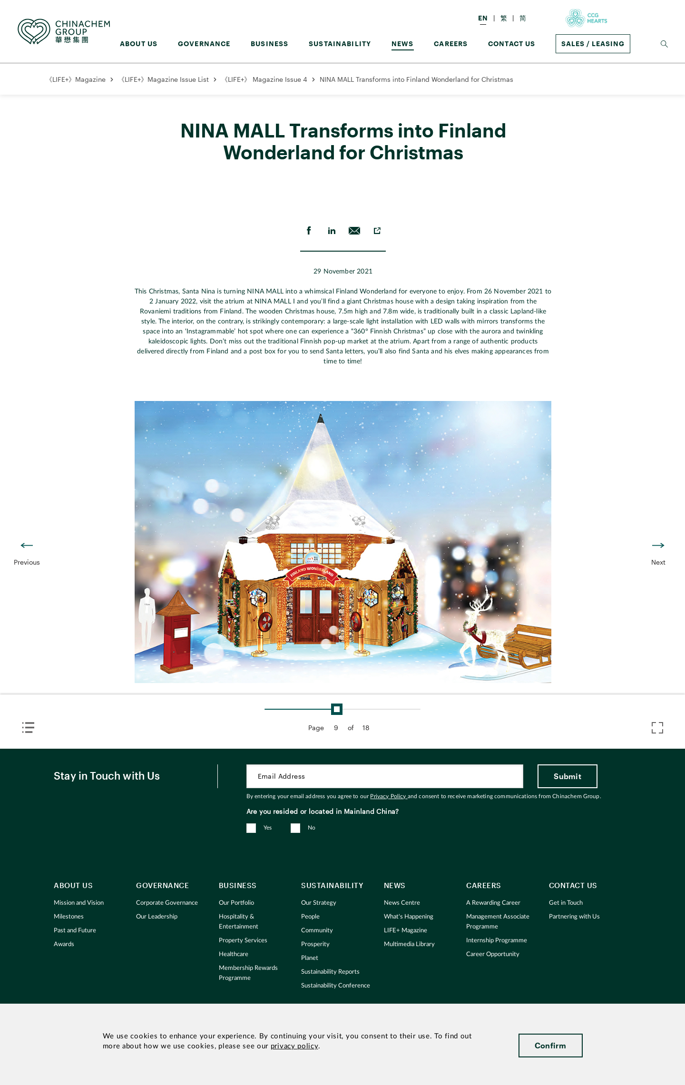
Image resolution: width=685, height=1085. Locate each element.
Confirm (551, 1045)
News (402, 43)
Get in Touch (566, 903)
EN (483, 18)
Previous (27, 562)
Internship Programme (496, 941)
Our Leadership (156, 917)
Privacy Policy (388, 796)
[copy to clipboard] (377, 230)
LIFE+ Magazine (405, 931)
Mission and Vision (79, 903)
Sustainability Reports (330, 972)
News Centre (402, 903)
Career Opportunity (492, 954)
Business (269, 43)
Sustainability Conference (335, 986)
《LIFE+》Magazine (76, 79)
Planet (309, 958)
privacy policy (294, 1046)
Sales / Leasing (593, 43)
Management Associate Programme (497, 922)
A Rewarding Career (493, 903)
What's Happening (408, 917)
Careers (451, 43)
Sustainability (340, 43)
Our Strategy (318, 903)
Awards (64, 944)
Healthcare (233, 954)
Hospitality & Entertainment (238, 922)
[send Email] (354, 230)
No (312, 828)
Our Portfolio (236, 903)
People (310, 917)
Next (658, 562)
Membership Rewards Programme (248, 973)
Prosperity (315, 944)
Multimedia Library (409, 944)
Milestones (69, 917)
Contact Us (512, 43)
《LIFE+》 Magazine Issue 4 (264, 79)
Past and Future (75, 931)
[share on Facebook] (308, 230)
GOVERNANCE (204, 43)
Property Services (243, 941)
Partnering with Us (574, 917)
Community (317, 931)
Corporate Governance (167, 903)
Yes (268, 828)
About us (138, 43)
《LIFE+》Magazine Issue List (163, 79)
